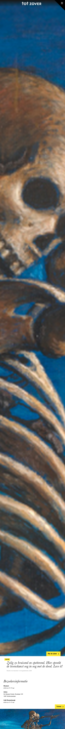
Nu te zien (52, 654)
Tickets (58, 706)
